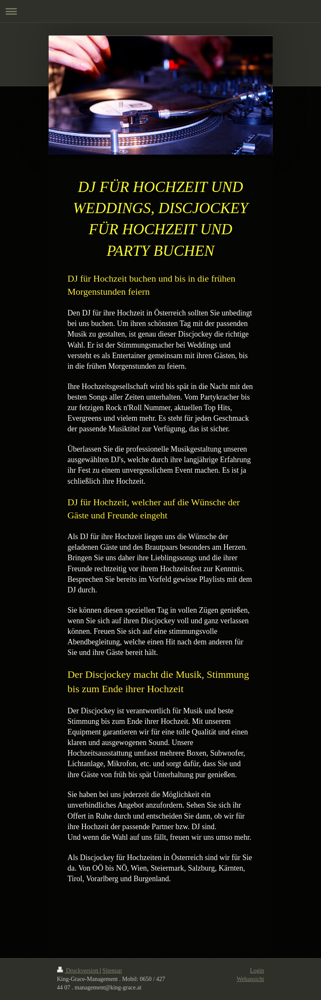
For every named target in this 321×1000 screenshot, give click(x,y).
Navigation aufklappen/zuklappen (160, 11)
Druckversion (78, 970)
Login (257, 970)
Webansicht (250, 979)
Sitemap (112, 970)
